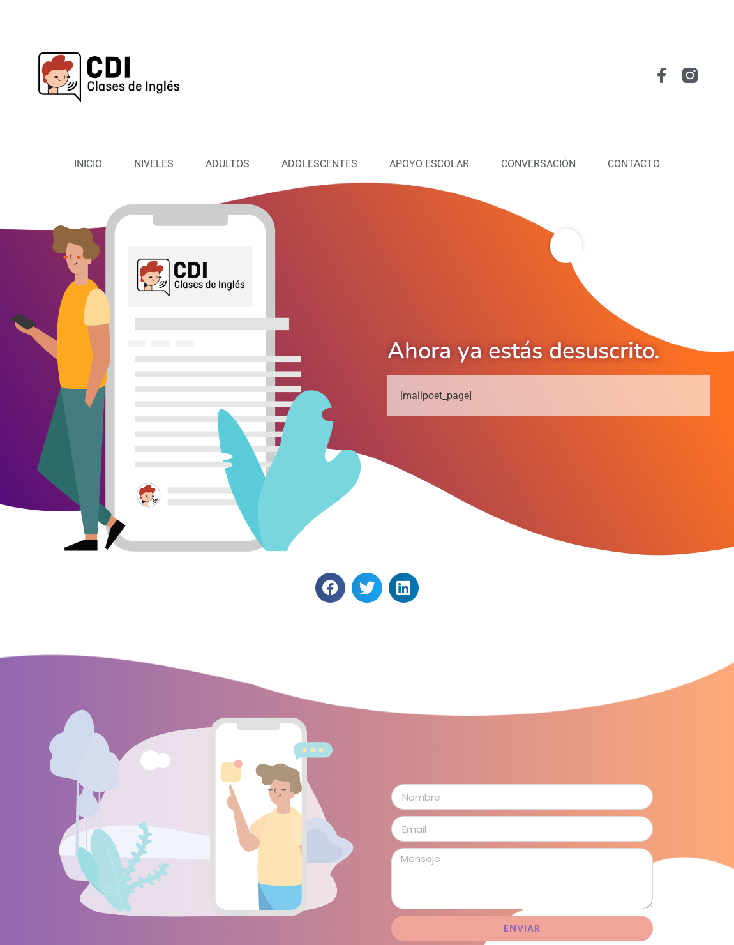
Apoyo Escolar (429, 164)
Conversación (538, 164)
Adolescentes (319, 164)
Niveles (154, 164)
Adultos (228, 164)
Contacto (634, 164)
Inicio (88, 164)
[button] (330, 588)
